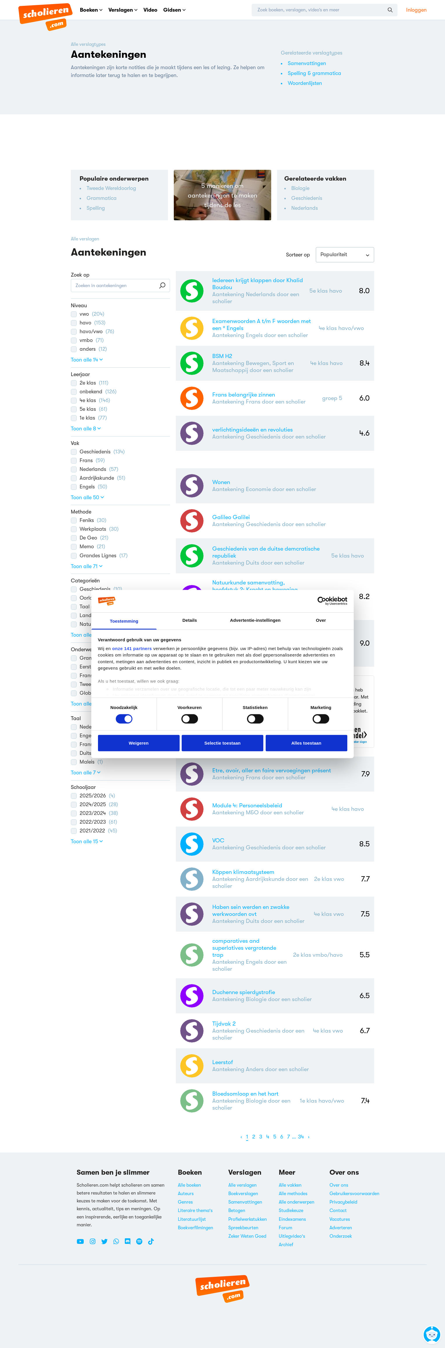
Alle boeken (189, 1185)
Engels (89, 486)
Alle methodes (293, 1193)
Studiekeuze (291, 1210)
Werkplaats (95, 529)
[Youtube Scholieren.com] (82, 1243)
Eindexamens (292, 1219)
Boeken (91, 10)
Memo (88, 546)
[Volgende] (308, 1137)
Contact (338, 1210)
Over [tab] (321, 620)
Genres (185, 1202)
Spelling (96, 208)
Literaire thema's (195, 1210)
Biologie (300, 188)
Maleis (87, 761)
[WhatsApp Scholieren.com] (118, 1243)
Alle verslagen (85, 239)
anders (89, 349)
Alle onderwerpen (296, 1202)
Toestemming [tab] (124, 621)
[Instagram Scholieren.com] (95, 1243)
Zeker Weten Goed (247, 1236)
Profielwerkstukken (247, 1219)
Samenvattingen (307, 63)
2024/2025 (94, 804)
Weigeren (138, 742)
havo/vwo (92, 331)
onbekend (94, 391)
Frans (88, 460)
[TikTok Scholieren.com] (151, 1243)
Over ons (339, 1185)
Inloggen (416, 10)
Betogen (236, 1210)
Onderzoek (341, 1236)
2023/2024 (94, 813)
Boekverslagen (243, 1193)
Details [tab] (190, 620)
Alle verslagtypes (88, 44)
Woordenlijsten (305, 83)
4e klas (90, 400)
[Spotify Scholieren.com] (141, 1243)
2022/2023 (94, 822)
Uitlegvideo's (292, 1236)
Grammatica (102, 198)
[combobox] (345, 254)
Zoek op (80, 275)
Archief (286, 1244)
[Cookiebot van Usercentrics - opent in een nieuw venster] (321, 601)
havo (88, 322)
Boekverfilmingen (195, 1227)
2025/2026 (93, 795)
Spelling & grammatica (314, 73)
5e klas (89, 409)
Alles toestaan (306, 742)
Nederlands (304, 208)
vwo (87, 314)
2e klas (89, 382)
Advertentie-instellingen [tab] (255, 620)
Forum (285, 1227)
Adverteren (341, 1227)
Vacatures (340, 1219)
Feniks (88, 520)
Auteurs (186, 1193)
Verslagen (123, 10)
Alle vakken (290, 1185)
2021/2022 (94, 830)
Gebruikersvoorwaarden (354, 1193)
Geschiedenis (306, 198)
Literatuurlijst (192, 1219)
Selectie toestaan (222, 742)
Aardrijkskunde (98, 478)
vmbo (87, 340)
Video (150, 10)
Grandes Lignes (99, 555)
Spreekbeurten (243, 1227)
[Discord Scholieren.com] (130, 1243)
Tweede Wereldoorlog (111, 188)
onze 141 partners (132, 648)
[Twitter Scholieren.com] (106, 1243)
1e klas (89, 417)
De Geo (89, 537)
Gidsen (174, 10)
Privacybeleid (343, 1202)
